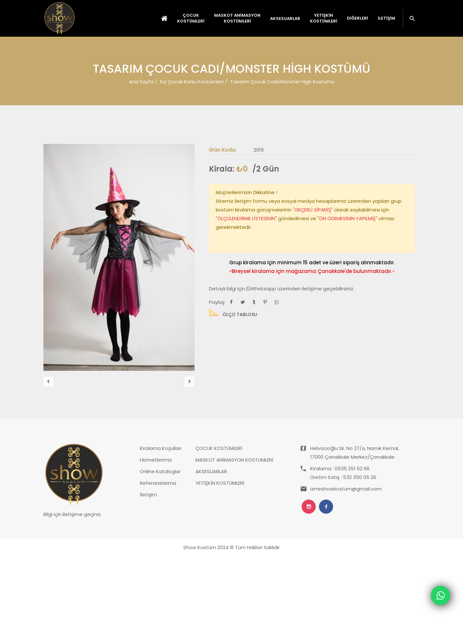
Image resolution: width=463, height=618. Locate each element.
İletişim (386, 18)
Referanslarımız (158, 544)
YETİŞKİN (323, 18)
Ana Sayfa (141, 81)
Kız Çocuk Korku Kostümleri (191, 81)
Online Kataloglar (160, 532)
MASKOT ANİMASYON (237, 18)
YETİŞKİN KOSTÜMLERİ (219, 544)
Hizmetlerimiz (156, 521)
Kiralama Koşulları (160, 509)
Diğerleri (357, 18)
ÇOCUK (190, 18)
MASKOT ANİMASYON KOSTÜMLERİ (234, 521)
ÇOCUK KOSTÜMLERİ (218, 509)
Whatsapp (261, 288)
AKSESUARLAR (211, 532)
